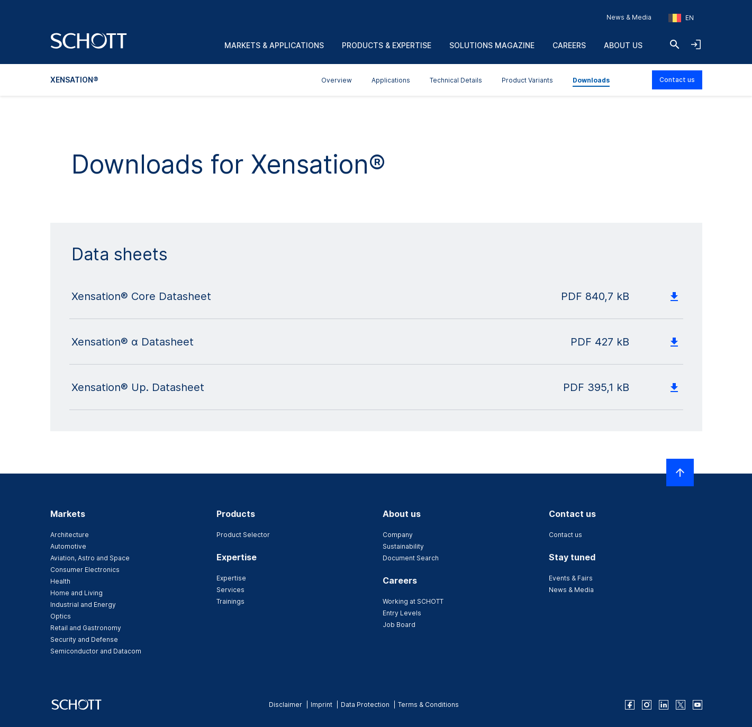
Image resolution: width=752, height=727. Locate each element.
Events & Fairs (571, 578)
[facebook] (630, 705)
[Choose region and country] (681, 18)
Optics (60, 616)
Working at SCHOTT (413, 601)
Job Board (399, 625)
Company (398, 535)
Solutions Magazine (491, 45)
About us (623, 45)
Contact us (677, 80)
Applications (391, 80)
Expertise (231, 578)
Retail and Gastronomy (85, 628)
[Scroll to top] (680, 472)
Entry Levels (402, 613)
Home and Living (76, 593)
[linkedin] (663, 705)
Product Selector (243, 535)
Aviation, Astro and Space (90, 558)
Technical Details (456, 80)
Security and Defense (84, 639)
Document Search (411, 558)
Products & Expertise (386, 45)
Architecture (69, 535)
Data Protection (365, 704)
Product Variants (527, 80)
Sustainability (403, 546)
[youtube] (697, 705)
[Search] (674, 44)
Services (230, 590)
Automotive (68, 546)
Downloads (591, 80)
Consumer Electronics (85, 570)
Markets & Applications (274, 45)
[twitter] (680, 705)
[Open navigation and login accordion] (696, 44)
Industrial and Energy (83, 604)
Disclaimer (285, 704)
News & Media (628, 17)
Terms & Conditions (428, 704)
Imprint (321, 704)
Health (60, 581)
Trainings (230, 601)
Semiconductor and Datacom (95, 651)
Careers (569, 45)
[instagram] (646, 705)
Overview (336, 80)
